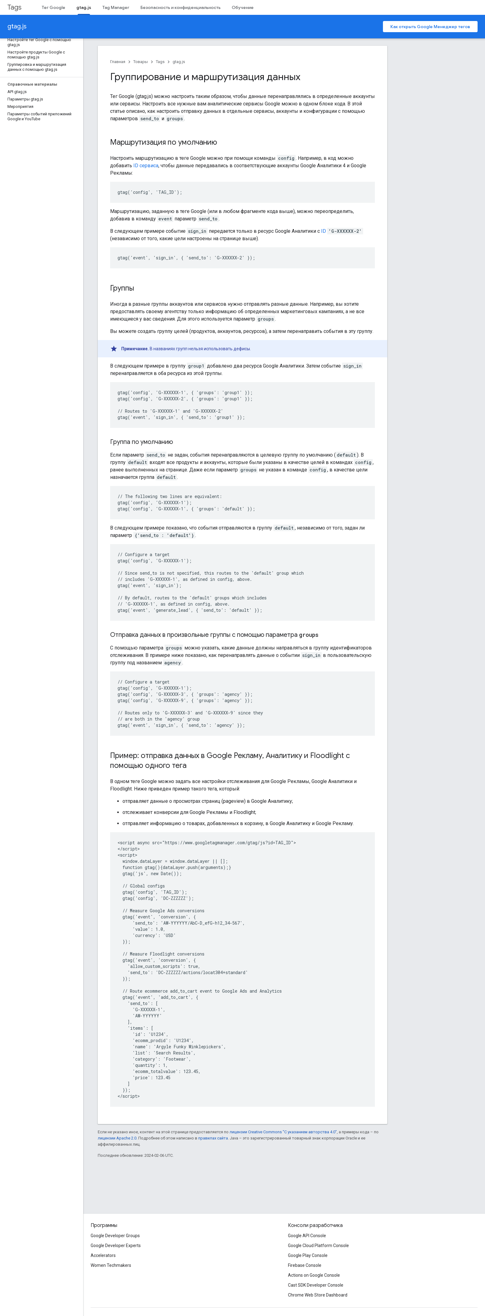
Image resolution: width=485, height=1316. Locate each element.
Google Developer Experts (116, 1245)
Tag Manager (115, 7)
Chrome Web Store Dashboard (317, 1295)
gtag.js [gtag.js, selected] (83, 7)
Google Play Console (308, 1255)
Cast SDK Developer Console (315, 1285)
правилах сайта (213, 1138)
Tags (14, 7)
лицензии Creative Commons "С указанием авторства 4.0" (283, 1132)
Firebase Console (304, 1265)
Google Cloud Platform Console (318, 1245)
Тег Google (53, 7)
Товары (140, 61)
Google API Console (307, 1235)
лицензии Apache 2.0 (117, 1138)
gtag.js (17, 26)
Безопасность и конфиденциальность (180, 7)
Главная (117, 61)
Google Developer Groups (115, 1235)
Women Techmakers (111, 1265)
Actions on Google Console (314, 1275)
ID (323, 231)
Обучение (243, 7)
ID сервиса (145, 165)
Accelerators (103, 1255)
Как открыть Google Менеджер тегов (430, 26)
